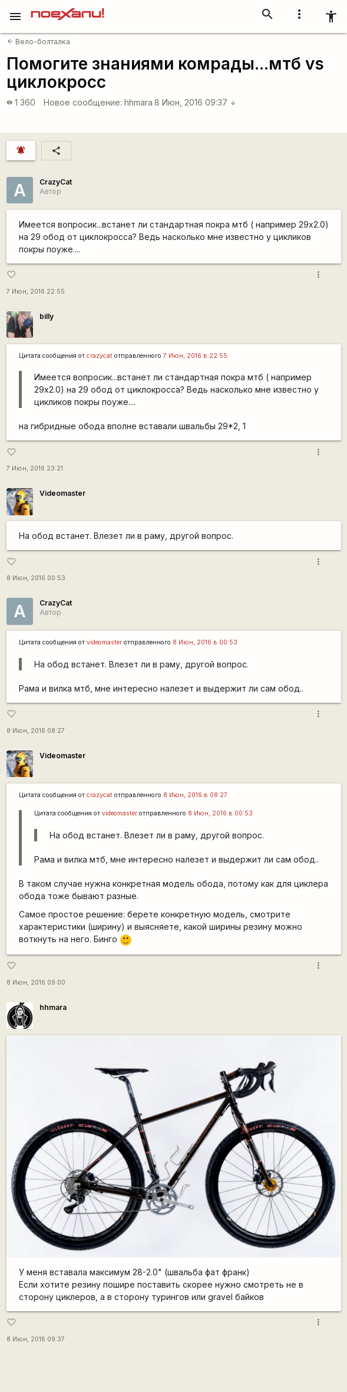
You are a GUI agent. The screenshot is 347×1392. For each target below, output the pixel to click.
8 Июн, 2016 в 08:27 (195, 795)
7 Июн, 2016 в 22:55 (195, 356)
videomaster (104, 642)
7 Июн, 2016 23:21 (34, 468)
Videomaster (62, 493)
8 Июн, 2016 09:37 (195, 102)
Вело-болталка (38, 41)
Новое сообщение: (83, 102)
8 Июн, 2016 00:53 (35, 578)
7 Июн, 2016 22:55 (35, 291)
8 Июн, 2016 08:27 (35, 731)
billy (46, 316)
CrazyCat (55, 181)
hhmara (138, 102)
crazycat (100, 356)
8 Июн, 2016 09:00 (35, 982)
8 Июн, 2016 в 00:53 (205, 642)
